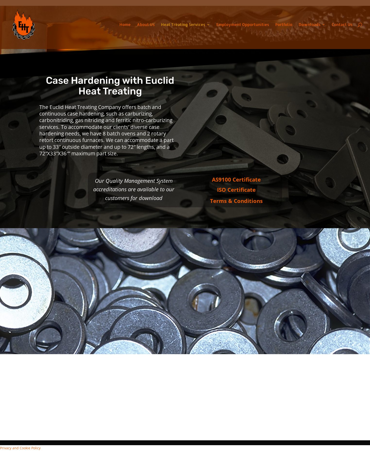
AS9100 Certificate (236, 179)
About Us (146, 25)
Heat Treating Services (183, 25)
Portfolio (283, 25)
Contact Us (342, 25)
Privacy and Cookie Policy (20, 448)
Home (125, 25)
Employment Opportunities (242, 25)
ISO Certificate (236, 189)
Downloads (309, 25)
